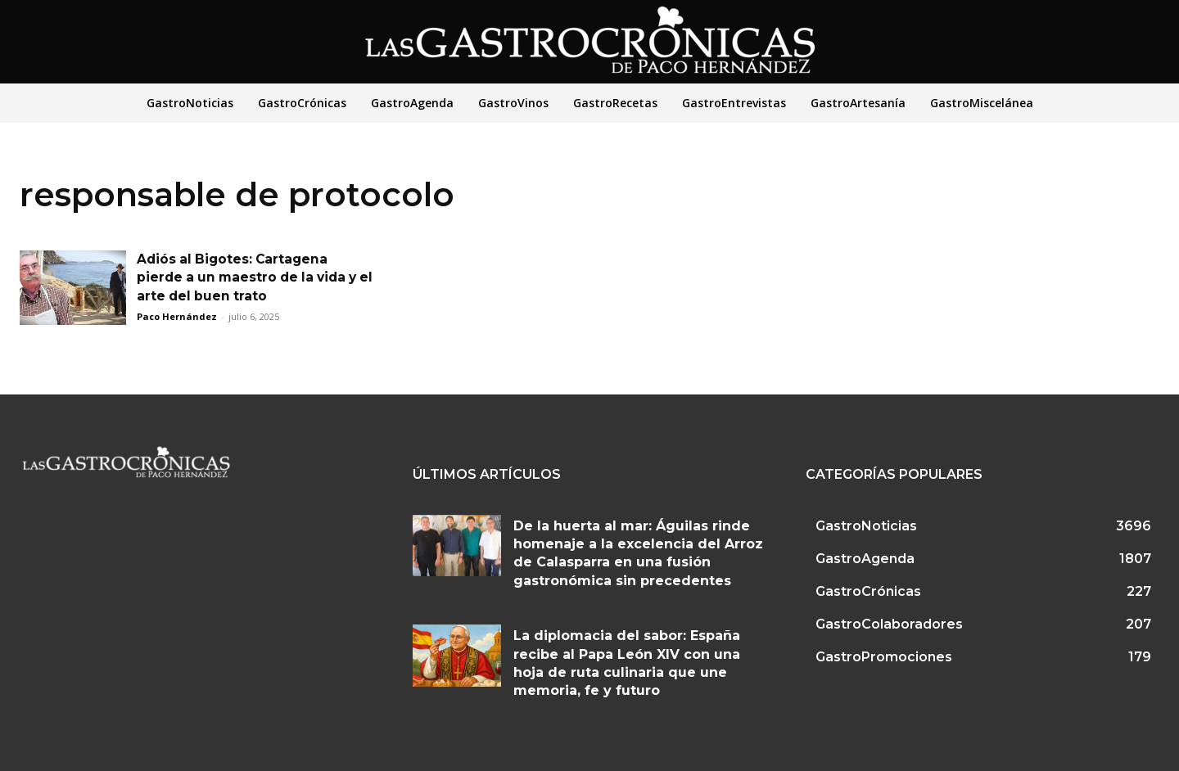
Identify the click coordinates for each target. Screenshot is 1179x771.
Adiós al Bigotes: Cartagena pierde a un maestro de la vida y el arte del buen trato (252, 277)
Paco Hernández (177, 316)
